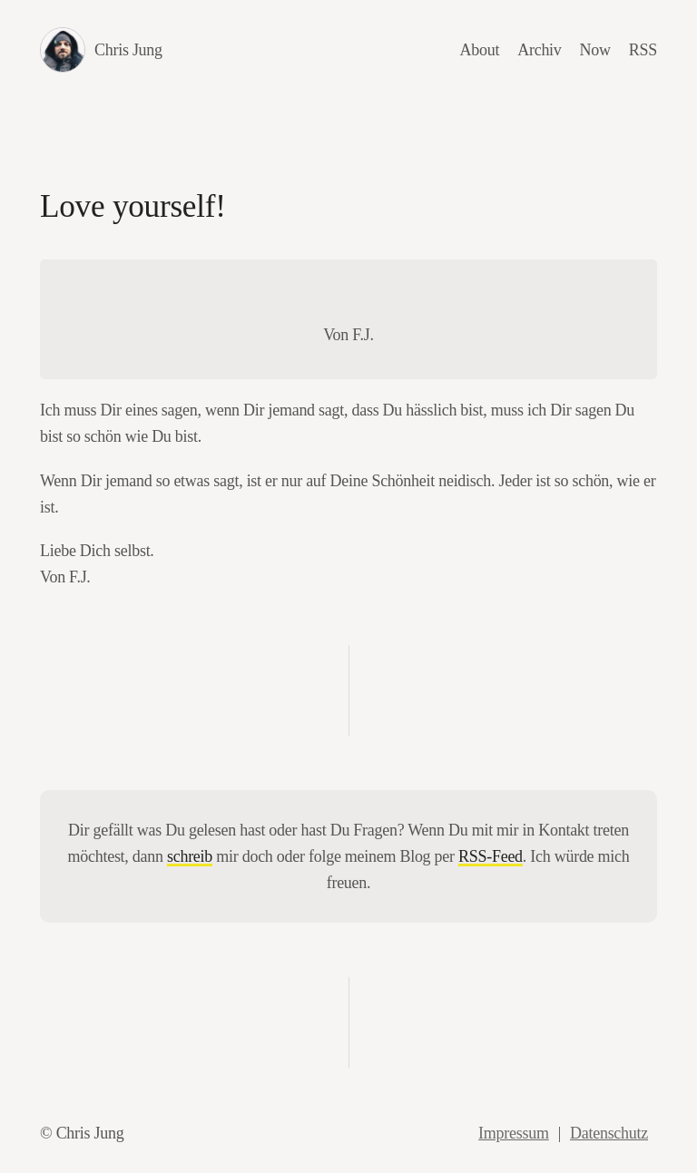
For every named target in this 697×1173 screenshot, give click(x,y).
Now (595, 50)
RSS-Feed (490, 856)
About (480, 50)
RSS (643, 50)
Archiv (539, 50)
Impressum (513, 1133)
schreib (189, 856)
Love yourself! (133, 206)
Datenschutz (609, 1133)
